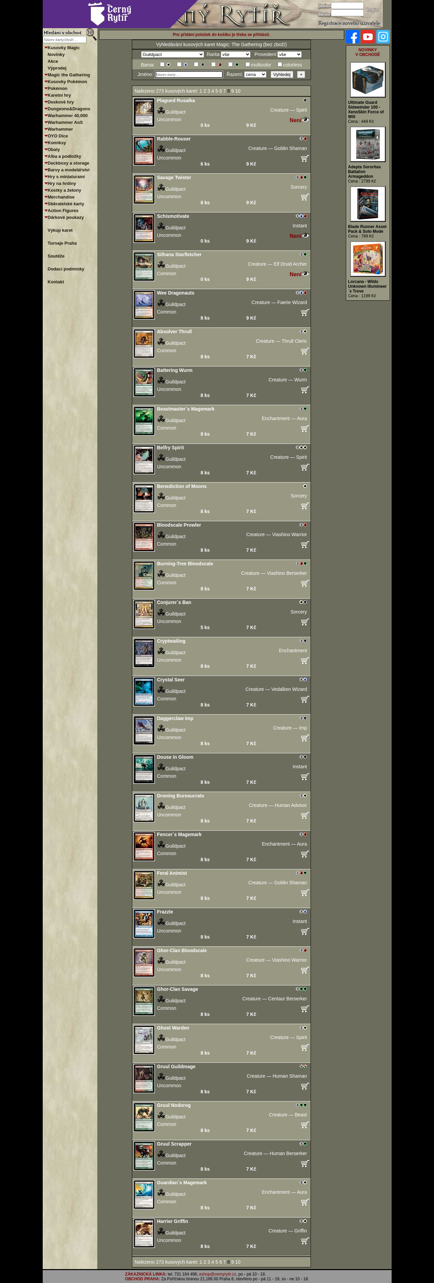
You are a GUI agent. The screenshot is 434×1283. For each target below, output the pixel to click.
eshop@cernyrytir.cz (217, 1274)
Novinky (56, 54)
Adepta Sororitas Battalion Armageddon (364, 172)
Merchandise (61, 197)
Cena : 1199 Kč (362, 296)
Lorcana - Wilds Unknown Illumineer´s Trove (367, 286)
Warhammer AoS (65, 122)
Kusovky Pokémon (67, 81)
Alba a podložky (64, 156)
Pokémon (58, 88)
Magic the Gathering (69, 74)
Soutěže (56, 256)
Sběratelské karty (66, 203)
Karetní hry (59, 95)
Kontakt (56, 281)
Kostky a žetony (64, 190)
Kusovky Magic (64, 47)
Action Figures (63, 210)
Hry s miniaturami (66, 176)
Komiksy (57, 142)
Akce (53, 61)
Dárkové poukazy (66, 217)
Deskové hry (61, 102)
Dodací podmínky (66, 268)
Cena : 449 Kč (361, 121)
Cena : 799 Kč (361, 236)
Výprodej (57, 68)
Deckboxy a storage (69, 163)
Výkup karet (60, 230)
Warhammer (60, 129)
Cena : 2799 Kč (362, 181)
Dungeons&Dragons (69, 108)
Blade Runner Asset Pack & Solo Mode (367, 229)
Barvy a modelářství (69, 169)
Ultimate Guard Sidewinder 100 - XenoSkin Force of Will (366, 109)
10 (238, 91)
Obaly (54, 149)
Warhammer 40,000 (68, 115)
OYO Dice (58, 135)
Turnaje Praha (62, 243)
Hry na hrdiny (62, 183)
